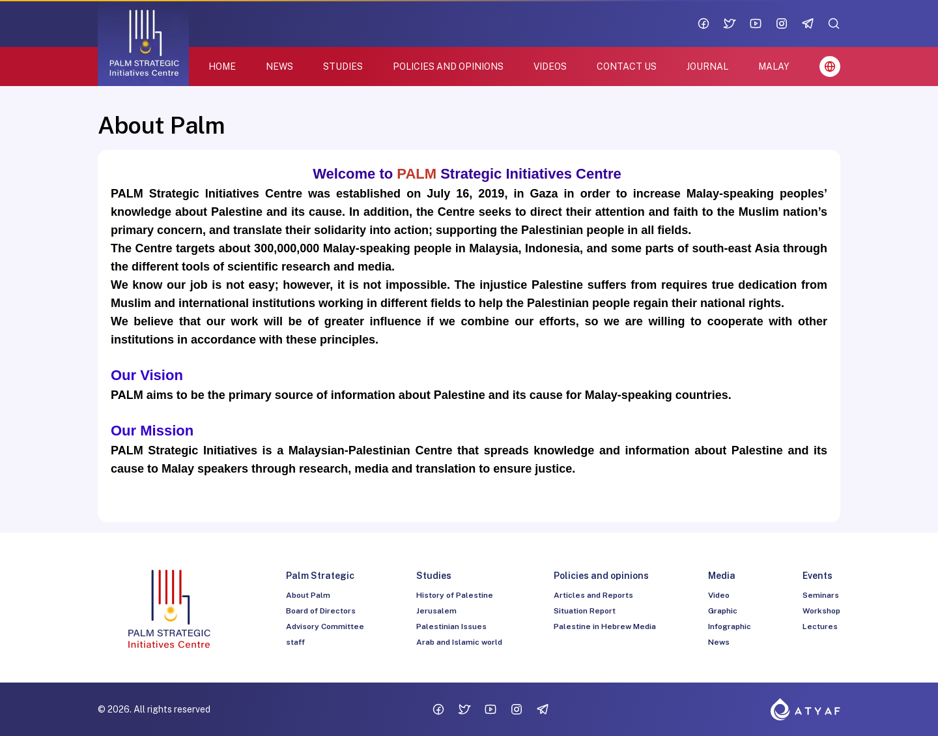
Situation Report (585, 610)
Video (719, 595)
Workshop (821, 610)
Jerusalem (436, 610)
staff (295, 642)
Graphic (722, 610)
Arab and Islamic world (459, 642)
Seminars (821, 595)
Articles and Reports (593, 595)
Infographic (729, 626)
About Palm (308, 595)
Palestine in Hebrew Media (605, 626)
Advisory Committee (325, 626)
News (719, 642)
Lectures (820, 626)
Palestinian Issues (451, 626)
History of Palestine (454, 595)
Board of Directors (321, 610)
